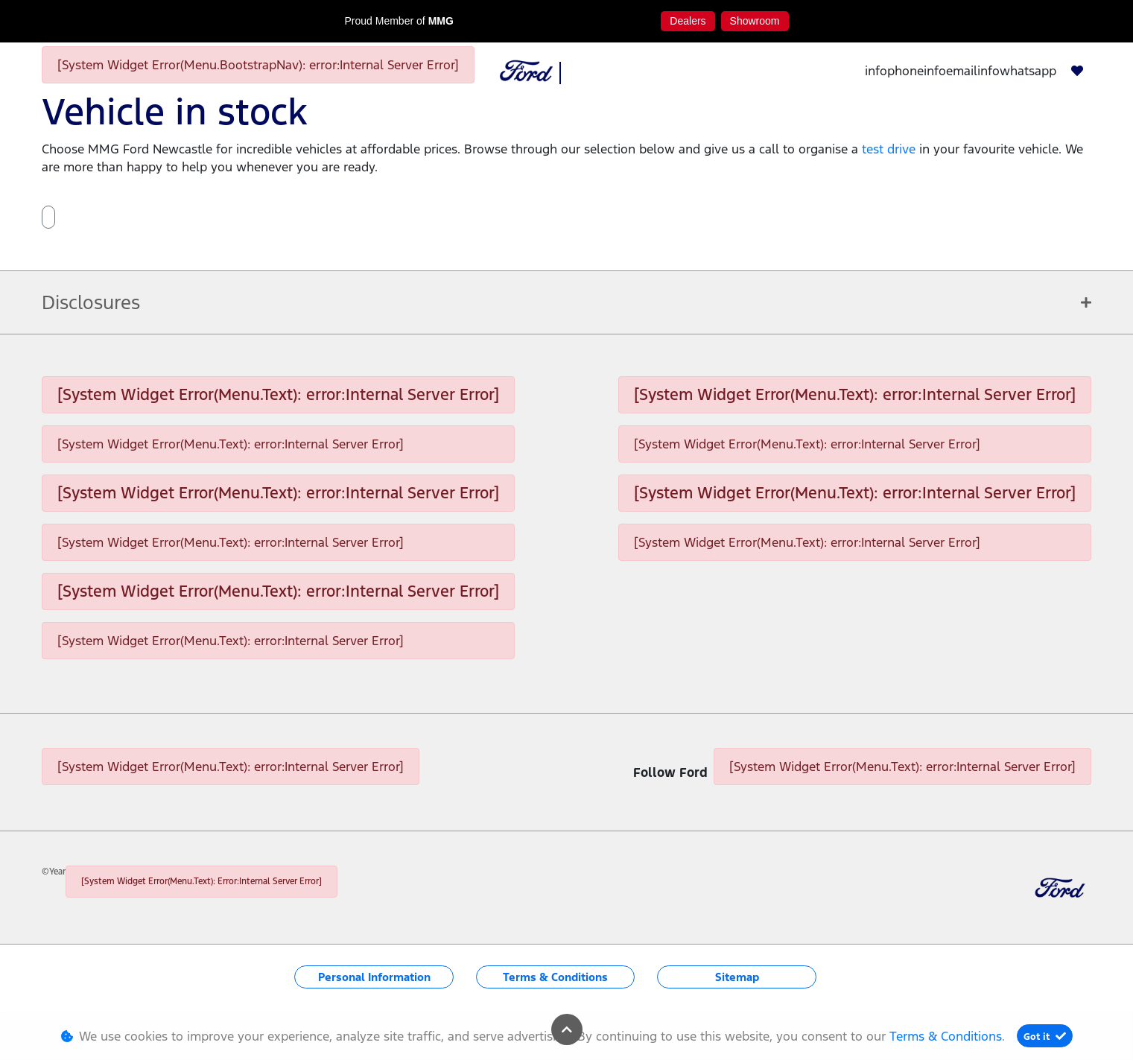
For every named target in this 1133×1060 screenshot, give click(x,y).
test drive (890, 149)
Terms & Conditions (555, 977)
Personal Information (374, 977)
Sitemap (737, 977)
